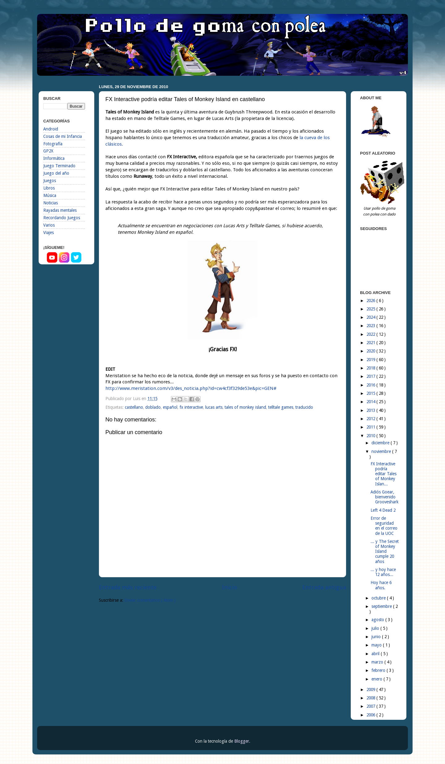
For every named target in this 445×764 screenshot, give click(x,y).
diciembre (381, 442)
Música (49, 195)
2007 (371, 706)
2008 (371, 697)
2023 (371, 325)
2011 (371, 427)
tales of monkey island (245, 407)
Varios (49, 225)
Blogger (241, 741)
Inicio (229, 587)
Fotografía (52, 143)
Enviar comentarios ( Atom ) (150, 600)
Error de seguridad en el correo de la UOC (384, 526)
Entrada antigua (324, 587)
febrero (379, 670)
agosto (378, 619)
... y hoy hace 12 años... (383, 572)
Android (50, 128)
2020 (371, 350)
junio (376, 636)
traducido (304, 407)
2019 (371, 359)
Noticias (50, 202)
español (170, 407)
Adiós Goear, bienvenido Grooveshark (384, 496)
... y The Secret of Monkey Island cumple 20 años (385, 551)
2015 (371, 393)
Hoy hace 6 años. (381, 585)
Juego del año (56, 173)
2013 (371, 410)
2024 (371, 317)
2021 (371, 342)
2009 (371, 689)
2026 (371, 300)
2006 (371, 714)
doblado (153, 407)
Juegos (49, 180)
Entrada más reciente (128, 587)
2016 (371, 384)
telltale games (280, 407)
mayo (377, 644)
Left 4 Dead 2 (383, 510)
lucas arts (213, 407)
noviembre (381, 451)
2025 (371, 308)
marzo (377, 661)
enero (377, 679)
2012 (371, 418)
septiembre (382, 606)
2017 (371, 376)
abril (376, 653)
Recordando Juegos (61, 217)
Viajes (48, 232)
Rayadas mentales (60, 210)
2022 (371, 334)
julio (375, 628)
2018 (371, 367)
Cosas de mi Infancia (62, 136)
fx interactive (191, 407)
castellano (134, 407)
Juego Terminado (59, 165)
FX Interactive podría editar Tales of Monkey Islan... (383, 473)
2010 (371, 435)
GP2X (48, 150)
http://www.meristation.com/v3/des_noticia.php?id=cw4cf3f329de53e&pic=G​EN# (191, 388)
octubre (379, 597)
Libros (49, 188)
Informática (54, 158)
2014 (371, 401)
